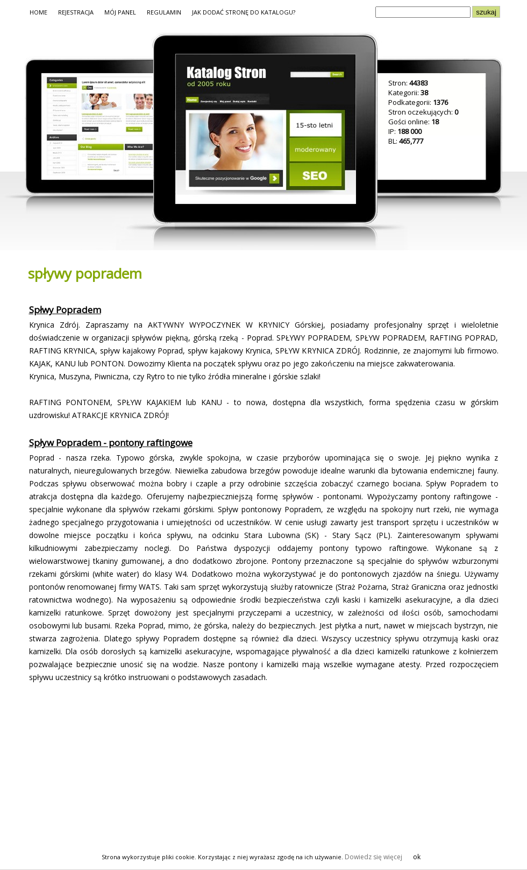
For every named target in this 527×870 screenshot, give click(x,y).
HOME (38, 12)
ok (417, 856)
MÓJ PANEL (120, 12)
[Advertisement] (116, 767)
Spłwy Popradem (65, 309)
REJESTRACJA (76, 12)
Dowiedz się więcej (373, 856)
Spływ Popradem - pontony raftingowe (111, 442)
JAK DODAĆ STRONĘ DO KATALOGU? (243, 12)
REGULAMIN (164, 12)
